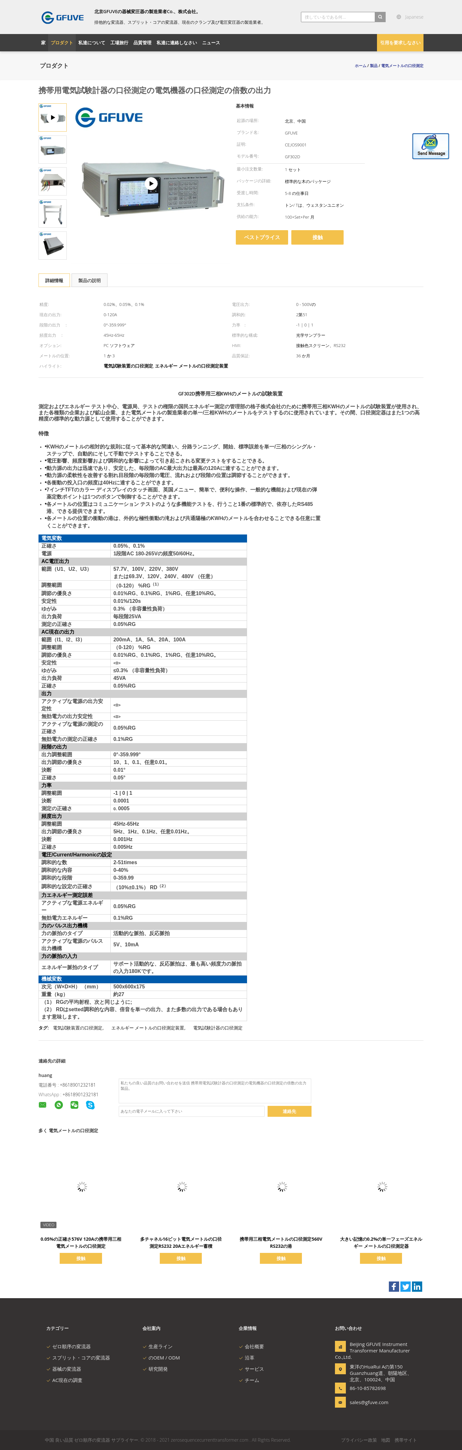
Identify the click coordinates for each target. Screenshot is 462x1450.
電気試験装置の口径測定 (77, 1028)
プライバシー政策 (359, 1440)
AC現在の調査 (64, 1380)
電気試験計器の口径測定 (218, 1028)
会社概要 (251, 1346)
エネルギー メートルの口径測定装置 (147, 1028)
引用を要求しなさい (400, 42)
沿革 (246, 1357)
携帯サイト (406, 1440)
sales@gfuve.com (369, 1402)
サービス (251, 1369)
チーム (249, 1380)
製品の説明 (89, 280)
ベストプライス (262, 237)
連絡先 (289, 1111)
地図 (385, 1440)
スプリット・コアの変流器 (78, 1357)
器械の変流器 (63, 1369)
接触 (317, 237)
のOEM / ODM (161, 1357)
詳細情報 (54, 280)
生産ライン (157, 1346)
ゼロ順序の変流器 (68, 1346)
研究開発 (155, 1369)
